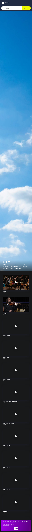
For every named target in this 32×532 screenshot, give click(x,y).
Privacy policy (6, 525)
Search (26, 8)
